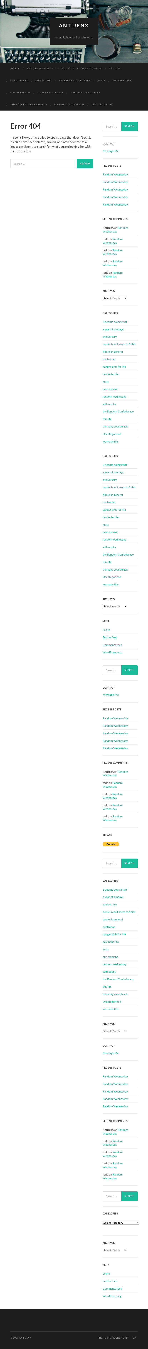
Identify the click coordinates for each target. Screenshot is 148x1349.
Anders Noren (119, 1337)
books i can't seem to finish (119, 344)
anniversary (110, 336)
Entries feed (110, 637)
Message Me (111, 151)
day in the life (20, 92)
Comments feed (112, 644)
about (14, 68)
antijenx (74, 26)
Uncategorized (102, 104)
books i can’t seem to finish (82, 68)
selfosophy (43, 80)
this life (114, 68)
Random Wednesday (115, 174)
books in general (113, 351)
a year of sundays (50, 92)
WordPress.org (112, 652)
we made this (121, 80)
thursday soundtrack (75, 80)
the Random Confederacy (28, 104)
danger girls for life (69, 104)
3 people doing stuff (85, 92)
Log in (106, 629)
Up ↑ (135, 1337)
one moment (19, 80)
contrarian (109, 359)
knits (101, 80)
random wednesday (41, 68)
